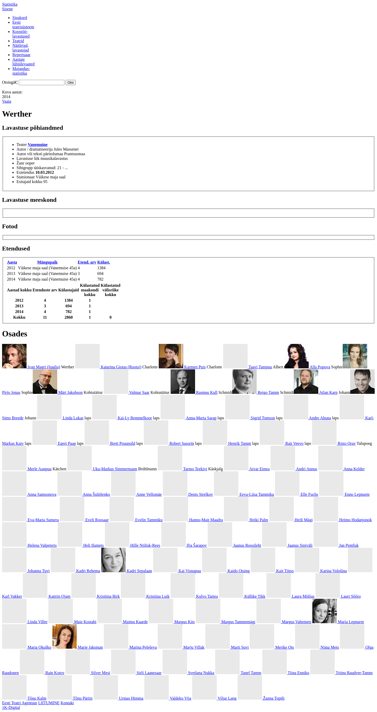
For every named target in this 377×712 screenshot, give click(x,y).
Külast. (103, 262)
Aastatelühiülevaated (23, 61)
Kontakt (67, 703)
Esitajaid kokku (29, 181)
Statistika (10, 4)
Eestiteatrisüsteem (23, 24)
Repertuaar (21, 55)
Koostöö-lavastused (21, 33)
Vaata (6, 101)
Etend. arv (87, 262)
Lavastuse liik (27, 158)
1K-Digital (11, 707)
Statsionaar (25, 177)
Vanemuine (38, 144)
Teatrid (18, 41)
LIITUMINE (49, 703)
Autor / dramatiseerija (34, 149)
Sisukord (19, 17)
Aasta (12, 262)
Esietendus (25, 172)
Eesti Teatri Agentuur (19, 703)
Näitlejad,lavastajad (20, 47)
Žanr (20, 163)
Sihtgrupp (24, 168)
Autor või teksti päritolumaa (39, 154)
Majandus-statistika (21, 70)
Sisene (7, 9)
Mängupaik (47, 262)
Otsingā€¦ (10, 82)
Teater (21, 144)
